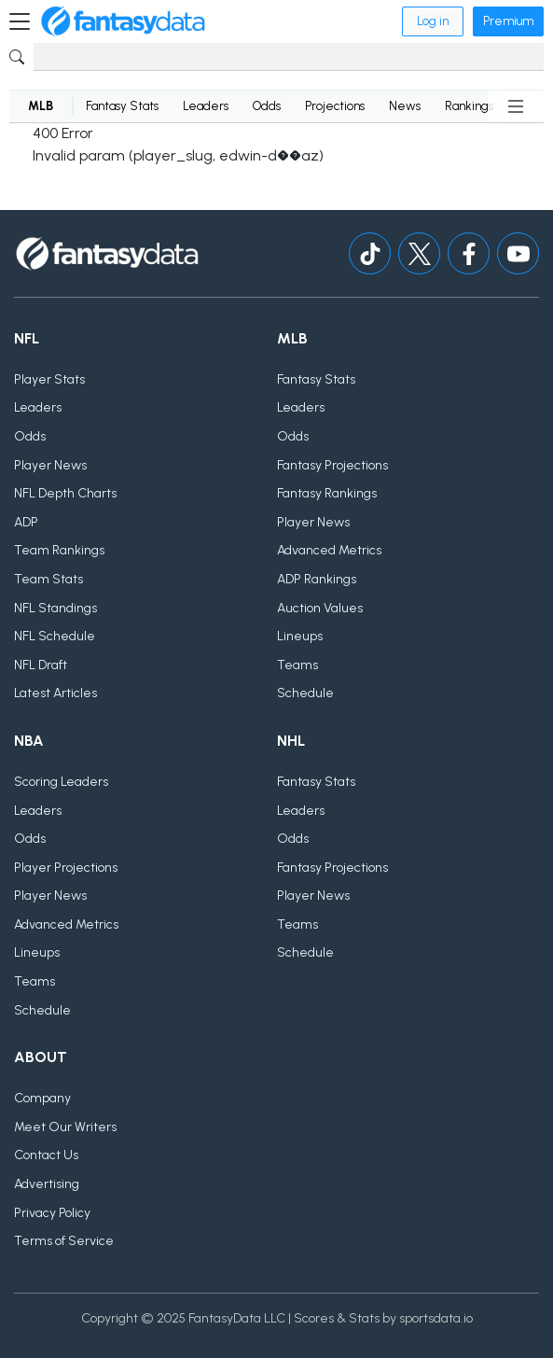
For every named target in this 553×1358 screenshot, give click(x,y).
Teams (297, 665)
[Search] (289, 57)
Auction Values (320, 608)
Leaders (205, 106)
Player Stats (49, 379)
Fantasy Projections (332, 465)
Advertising (46, 1184)
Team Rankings (59, 550)
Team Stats (48, 579)
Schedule (305, 693)
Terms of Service (64, 1241)
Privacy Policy (52, 1213)
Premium (508, 21)
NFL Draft (40, 665)
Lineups (300, 636)
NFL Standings (55, 608)
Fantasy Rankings (327, 493)
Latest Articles (55, 693)
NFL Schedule (54, 636)
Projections (335, 106)
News (405, 106)
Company (42, 1098)
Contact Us (46, 1155)
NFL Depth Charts (65, 493)
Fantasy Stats (122, 106)
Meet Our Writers (65, 1127)
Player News (50, 465)
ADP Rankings (316, 579)
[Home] (123, 21)
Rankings (469, 106)
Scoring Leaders (61, 782)
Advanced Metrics (329, 550)
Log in (433, 21)
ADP (26, 522)
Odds (267, 106)
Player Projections (66, 867)
